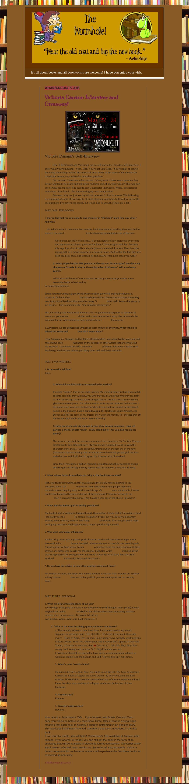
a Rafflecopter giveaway (58, 762)
